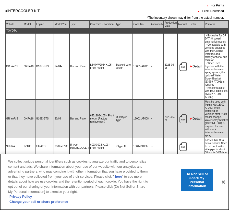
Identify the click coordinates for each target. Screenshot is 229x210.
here (118, 180)
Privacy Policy (20, 200)
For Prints (217, 5)
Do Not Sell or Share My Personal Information (197, 184)
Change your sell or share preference (38, 205)
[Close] (223, 186)
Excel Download (213, 11)
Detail (196, 66)
